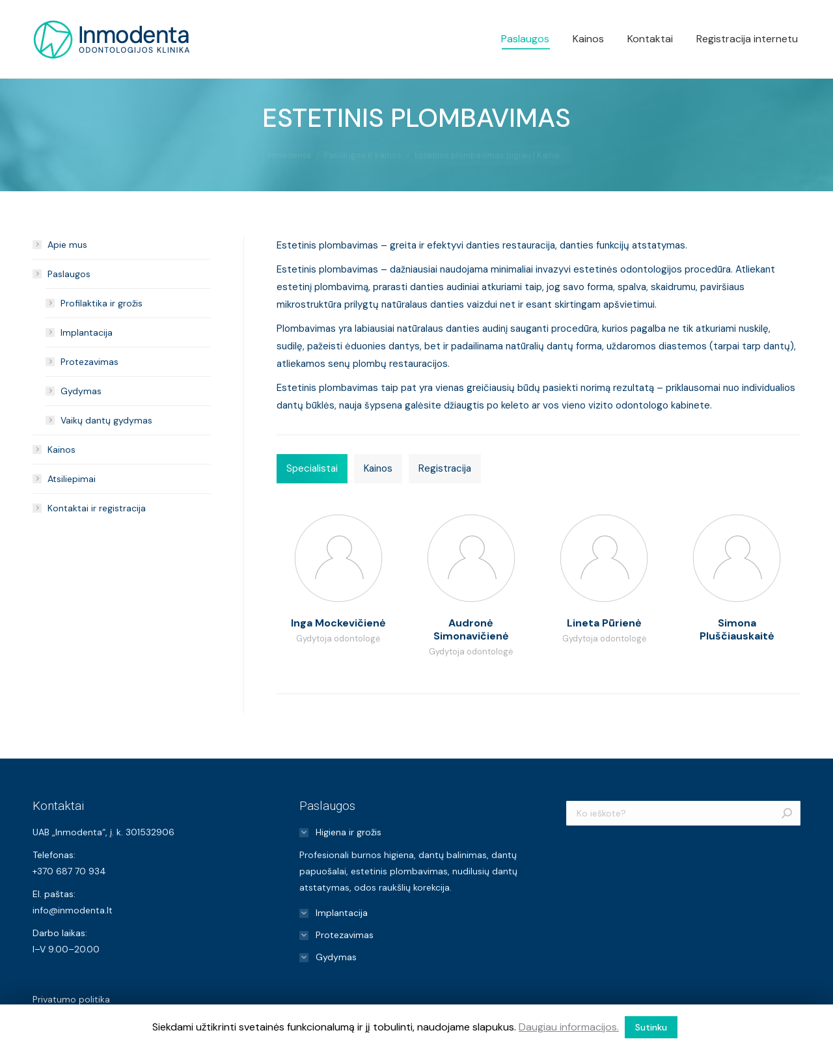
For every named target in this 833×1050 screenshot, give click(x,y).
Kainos (61, 449)
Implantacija (87, 332)
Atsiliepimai (72, 479)
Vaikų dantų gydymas (106, 420)
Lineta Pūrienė (604, 623)
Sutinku (651, 1027)
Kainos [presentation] (378, 468)
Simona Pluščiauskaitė (737, 629)
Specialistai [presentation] (312, 468)
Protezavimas (89, 362)
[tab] (312, 468)
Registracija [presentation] (444, 468)
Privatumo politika (71, 999)
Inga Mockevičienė (338, 623)
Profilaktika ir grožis (102, 303)
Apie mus (67, 244)
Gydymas (81, 391)
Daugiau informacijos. (569, 1027)
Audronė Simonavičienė (471, 629)
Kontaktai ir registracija (97, 508)
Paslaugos (69, 274)
